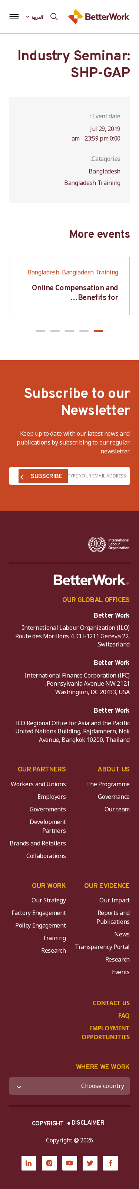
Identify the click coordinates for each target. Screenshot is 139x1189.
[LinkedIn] (28, 1163)
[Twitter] (90, 1163)
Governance (114, 797)
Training (54, 938)
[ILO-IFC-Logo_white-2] (109, 544)
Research (117, 959)
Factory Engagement (38, 913)
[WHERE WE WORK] (69, 1086)
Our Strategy (49, 900)
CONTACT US (111, 1003)
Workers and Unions (38, 784)
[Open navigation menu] (14, 17)
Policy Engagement (39, 925)
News (122, 934)
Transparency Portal (102, 947)
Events (121, 972)
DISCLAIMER (88, 1123)
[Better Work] (91, 579)
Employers (51, 797)
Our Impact (114, 900)
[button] (98, 331)
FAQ (124, 1015)
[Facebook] (110, 1163)
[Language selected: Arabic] (34, 16)
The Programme (108, 784)
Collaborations (46, 856)
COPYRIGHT (48, 1124)
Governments (48, 809)
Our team (117, 809)
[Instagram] (49, 1163)
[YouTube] (69, 1163)
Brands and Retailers (38, 843)
